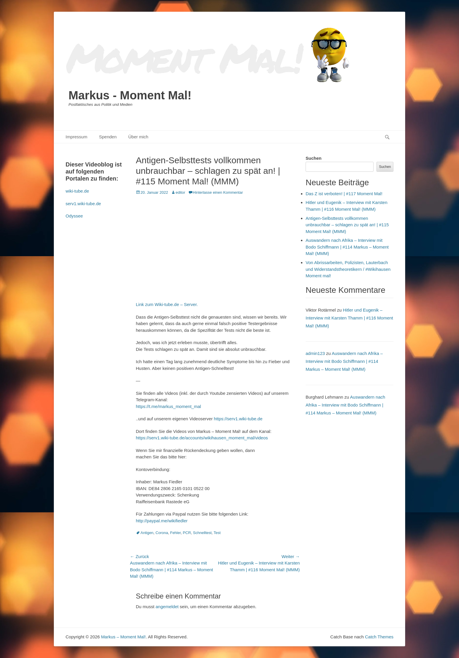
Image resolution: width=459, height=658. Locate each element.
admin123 (315, 353)
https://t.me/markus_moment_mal (168, 406)
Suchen (313, 158)
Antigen (147, 533)
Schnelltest (202, 533)
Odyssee (74, 215)
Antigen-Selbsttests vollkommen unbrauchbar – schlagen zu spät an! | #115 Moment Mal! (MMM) (347, 225)
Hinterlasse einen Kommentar (218, 192)
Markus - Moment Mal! (129, 95)
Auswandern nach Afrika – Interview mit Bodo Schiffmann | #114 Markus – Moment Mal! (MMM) (347, 247)
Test (217, 533)
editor (180, 192)
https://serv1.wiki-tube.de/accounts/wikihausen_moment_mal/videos (202, 437)
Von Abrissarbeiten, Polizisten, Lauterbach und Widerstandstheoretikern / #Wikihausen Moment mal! (348, 269)
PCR (187, 533)
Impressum (76, 136)
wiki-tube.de (77, 190)
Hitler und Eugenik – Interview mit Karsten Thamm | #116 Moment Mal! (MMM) (349, 317)
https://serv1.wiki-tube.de (238, 418)
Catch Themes (379, 636)
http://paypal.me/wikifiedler (162, 520)
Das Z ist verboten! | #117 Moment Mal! (344, 193)
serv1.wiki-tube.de (83, 203)
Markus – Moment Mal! (123, 636)
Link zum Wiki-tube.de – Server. (167, 304)
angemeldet (167, 606)
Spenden (108, 136)
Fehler (175, 533)
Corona (161, 533)
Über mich (138, 136)
